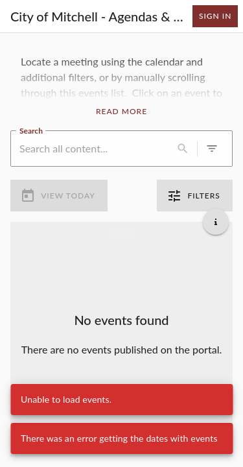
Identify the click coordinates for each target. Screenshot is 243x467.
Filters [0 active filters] (195, 196)
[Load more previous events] (121, 232)
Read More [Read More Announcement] (121, 112)
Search (31, 129)
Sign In (215, 16)
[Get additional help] (216, 222)
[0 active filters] (212, 148)
